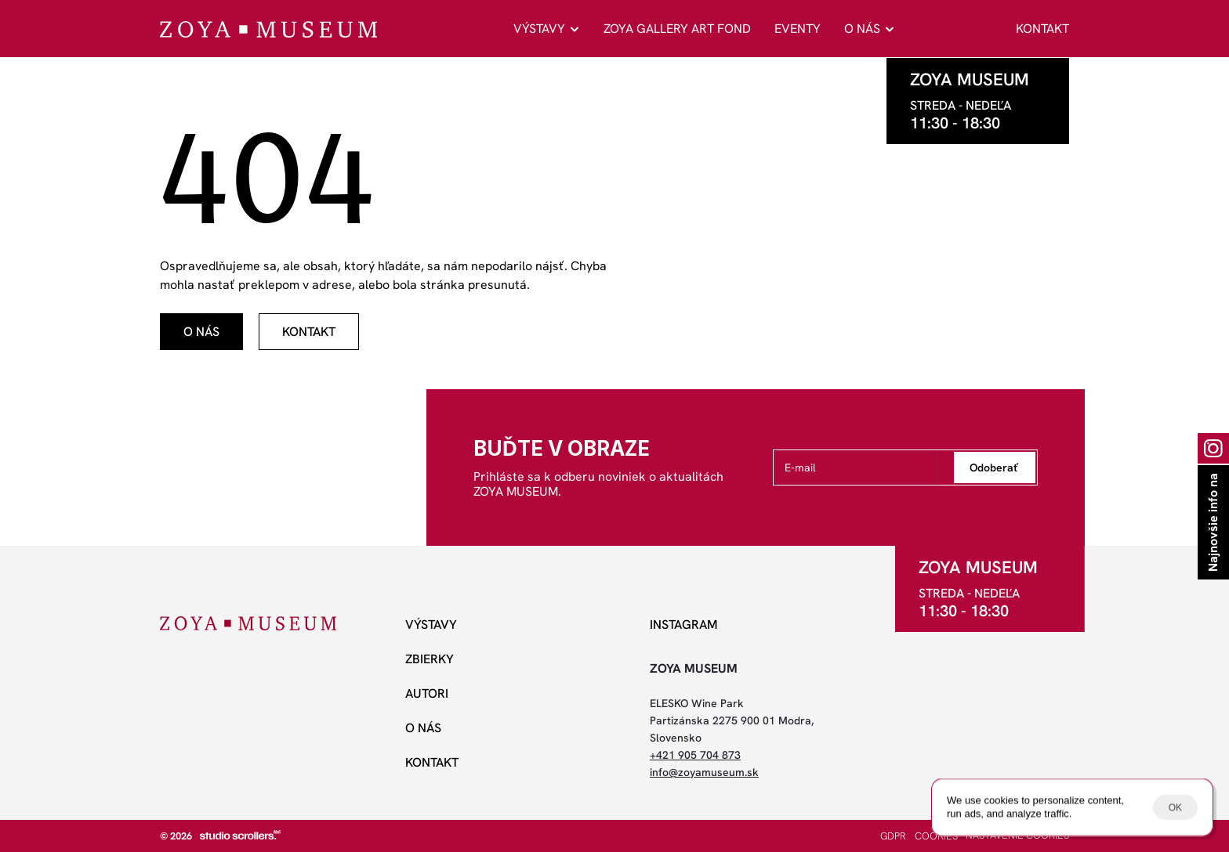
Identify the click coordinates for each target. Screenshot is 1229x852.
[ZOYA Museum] (268, 29)
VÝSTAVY (539, 28)
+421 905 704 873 (695, 755)
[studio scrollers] (240, 834)
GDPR (893, 836)
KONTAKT (1042, 28)
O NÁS (862, 28)
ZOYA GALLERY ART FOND (677, 28)
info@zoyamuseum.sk (704, 772)
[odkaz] (201, 331)
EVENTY (797, 28)
